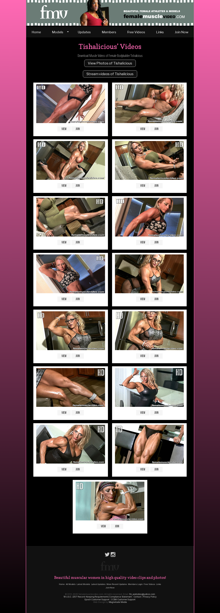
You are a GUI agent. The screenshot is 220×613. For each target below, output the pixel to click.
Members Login (135, 584)
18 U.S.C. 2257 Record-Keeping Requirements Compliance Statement (97, 596)
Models (57, 32)
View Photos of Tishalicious (110, 63)
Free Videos (136, 32)
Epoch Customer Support (97, 599)
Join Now (181, 32)
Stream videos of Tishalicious (109, 74)
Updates (84, 32)
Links (160, 32)
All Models (71, 584)
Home (36, 32)
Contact (137, 596)
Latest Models (83, 584)
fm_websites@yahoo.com (142, 594)
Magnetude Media (118, 602)
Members (109, 32)
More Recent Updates (117, 584)
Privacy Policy (150, 596)
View (64, 129)
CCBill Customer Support (123, 599)
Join (78, 129)
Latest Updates (98, 584)
